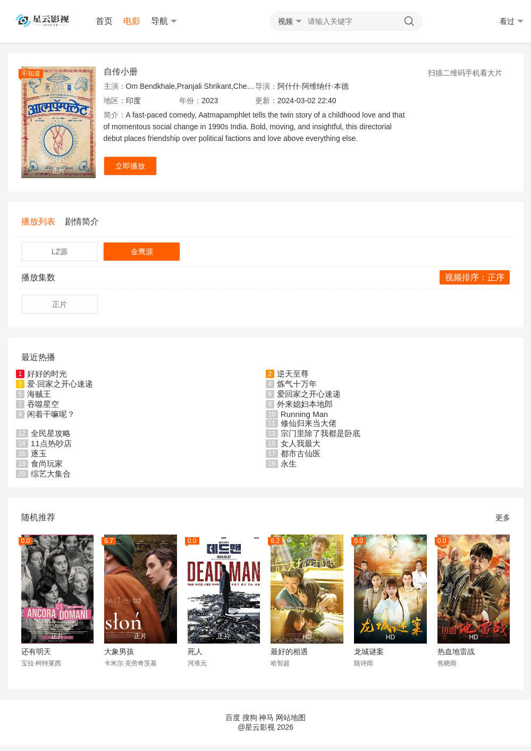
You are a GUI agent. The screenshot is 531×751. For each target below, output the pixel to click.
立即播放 (130, 166)
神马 (266, 717)
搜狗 (249, 717)
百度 (232, 717)
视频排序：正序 (474, 277)
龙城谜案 (369, 651)
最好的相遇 (289, 651)
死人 (195, 651)
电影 (131, 21)
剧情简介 (82, 221)
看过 (512, 21)
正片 (59, 304)
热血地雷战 (456, 651)
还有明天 (36, 651)
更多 (502, 517)
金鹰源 (142, 251)
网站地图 (291, 717)
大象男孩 (119, 651)
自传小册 (121, 71)
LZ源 (60, 251)
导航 (164, 21)
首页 (104, 21)
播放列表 (38, 221)
